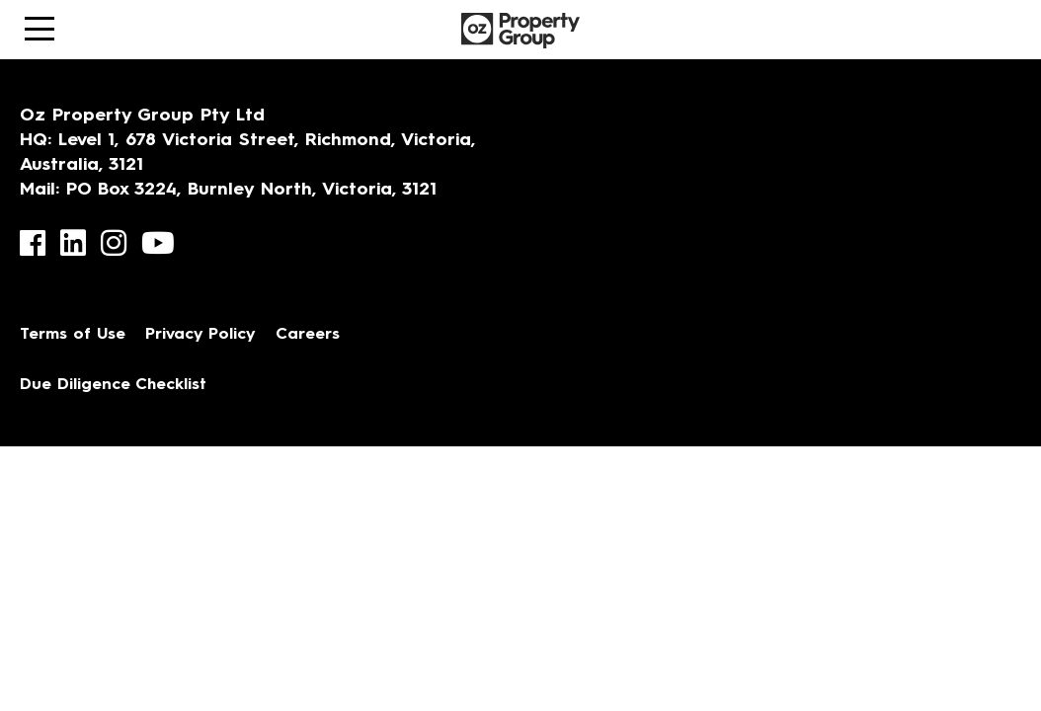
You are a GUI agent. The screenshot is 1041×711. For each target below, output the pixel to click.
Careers (308, 335)
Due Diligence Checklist (113, 385)
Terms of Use (72, 335)
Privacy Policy (200, 335)
